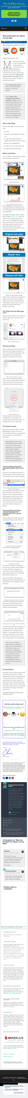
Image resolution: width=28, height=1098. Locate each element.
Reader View (15, 216)
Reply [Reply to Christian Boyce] (22, 872)
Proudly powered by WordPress (13, 1080)
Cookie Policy (16, 1090)
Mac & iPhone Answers (14, 3)
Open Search (25, 28)
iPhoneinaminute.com (17, 730)
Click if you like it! (9, 1057)
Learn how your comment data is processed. (13, 927)
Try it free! (14, 1051)
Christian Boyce (10, 871)
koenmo (7, 851)
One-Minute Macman (14, 735)
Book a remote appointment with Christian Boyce (14, 13)
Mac (11, 822)
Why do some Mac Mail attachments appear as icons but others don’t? (14, 833)
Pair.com (7, 1019)
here (7, 1002)
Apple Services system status (10, 993)
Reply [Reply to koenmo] (22, 852)
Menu (5, 28)
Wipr (21, 76)
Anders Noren (22, 1081)
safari (6, 825)
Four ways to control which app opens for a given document (13, 829)
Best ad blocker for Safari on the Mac (14, 37)
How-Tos (7, 822)
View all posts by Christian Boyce (14, 813)
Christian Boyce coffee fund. (14, 709)
